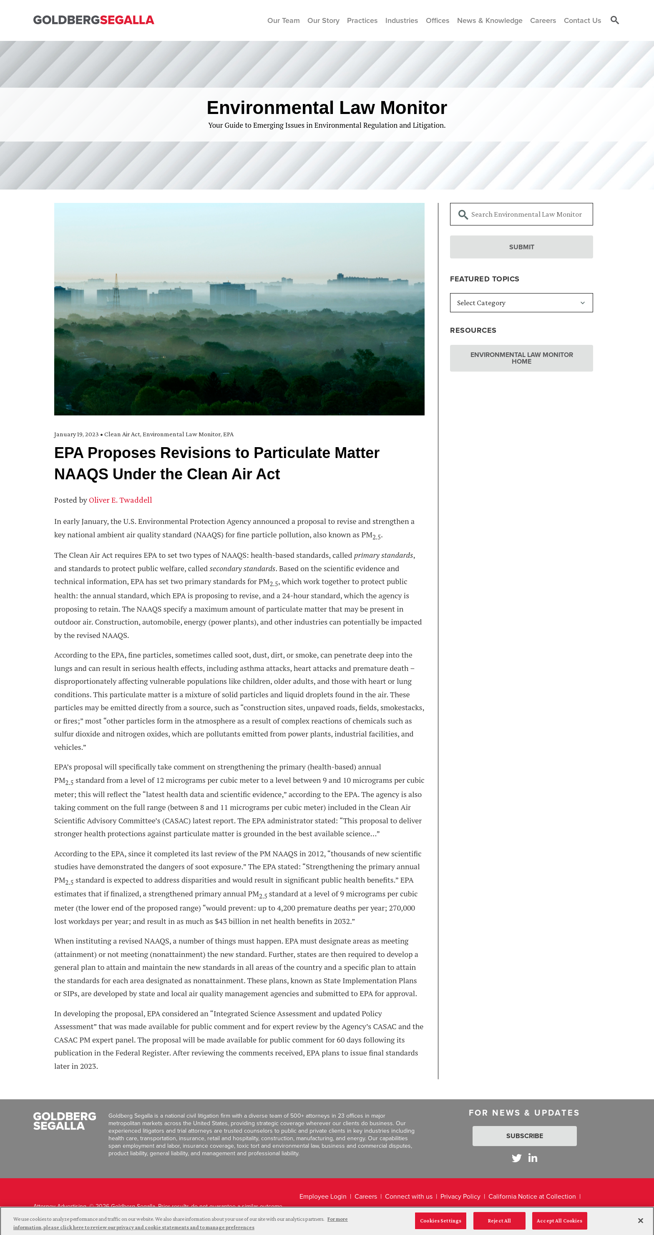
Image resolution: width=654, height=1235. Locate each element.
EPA (228, 434)
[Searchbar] (521, 214)
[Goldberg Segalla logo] (93, 20)
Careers (366, 1196)
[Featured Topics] (521, 303)
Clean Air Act (122, 434)
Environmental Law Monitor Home (521, 358)
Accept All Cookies (559, 1223)
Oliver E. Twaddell (120, 499)
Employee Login (323, 1196)
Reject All (499, 1223)
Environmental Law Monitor (182, 434)
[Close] (640, 1222)
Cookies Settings (440, 1223)
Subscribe (524, 1136)
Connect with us (409, 1196)
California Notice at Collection (532, 1196)
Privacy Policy (460, 1196)
